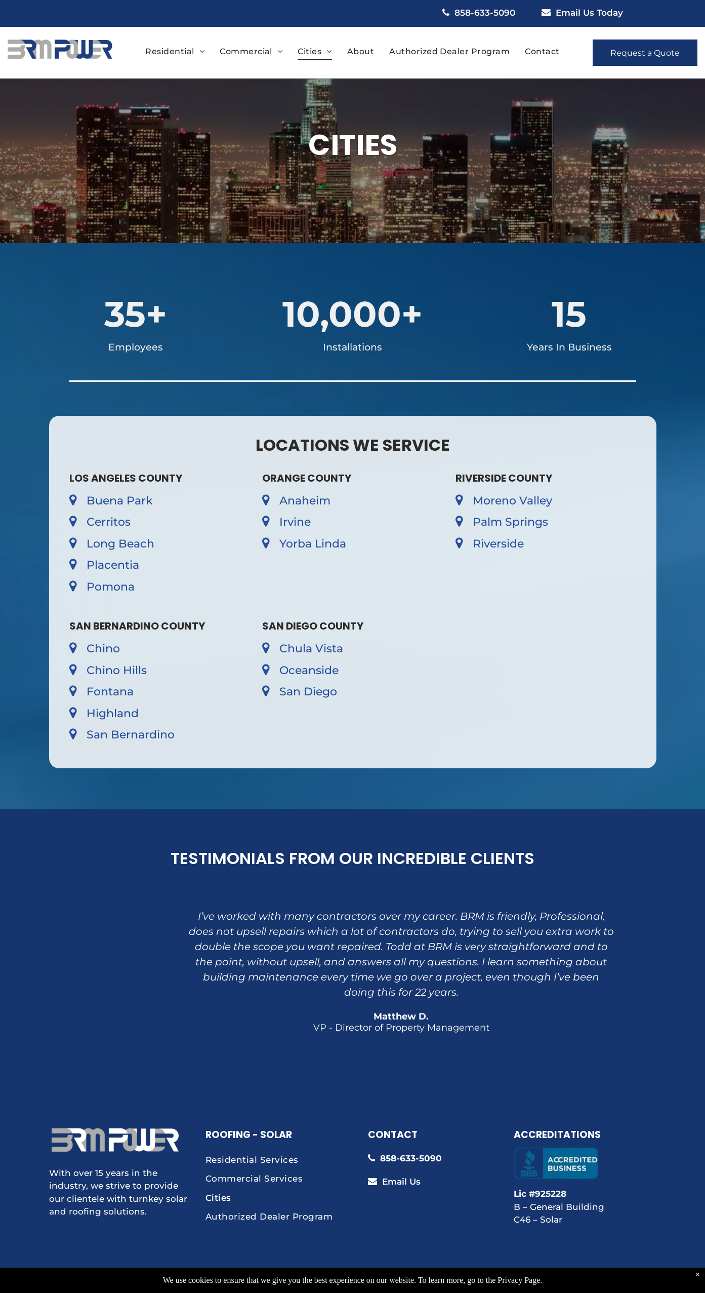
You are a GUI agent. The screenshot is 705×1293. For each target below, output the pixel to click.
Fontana (110, 691)
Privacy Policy (373, 1280)
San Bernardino (131, 734)
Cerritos (109, 522)
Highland (113, 713)
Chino (103, 648)
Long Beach (120, 544)
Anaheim (304, 500)
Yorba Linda (312, 544)
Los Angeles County (125, 478)
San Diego (308, 691)
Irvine (295, 522)
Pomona (111, 587)
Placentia (113, 565)
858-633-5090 (484, 13)
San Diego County (312, 626)
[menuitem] (175, 51)
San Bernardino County (137, 626)
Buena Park (120, 500)
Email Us (401, 1182)
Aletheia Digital (470, 1280)
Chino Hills (117, 670)
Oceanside (309, 670)
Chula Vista (311, 648)
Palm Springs (510, 522)
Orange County (306, 478)
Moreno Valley (512, 500)
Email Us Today (589, 13)
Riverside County (503, 478)
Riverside (498, 544)
